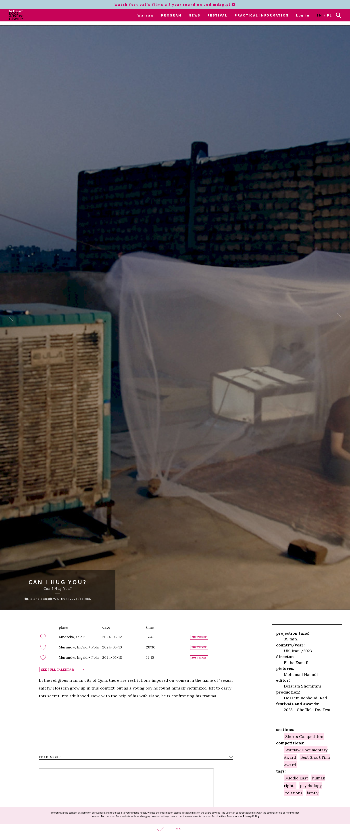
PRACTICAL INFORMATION (262, 15)
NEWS (194, 15)
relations (293, 793)
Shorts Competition (304, 736)
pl (329, 15)
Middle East (296, 778)
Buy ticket (199, 637)
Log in (302, 15)
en (319, 15)
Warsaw (146, 15)
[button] (175, 829)
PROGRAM (171, 15)
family (312, 793)
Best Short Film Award (307, 761)
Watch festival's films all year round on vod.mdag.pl (175, 4)
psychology (311, 785)
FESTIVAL (217, 15)
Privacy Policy (251, 816)
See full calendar (57, 670)
